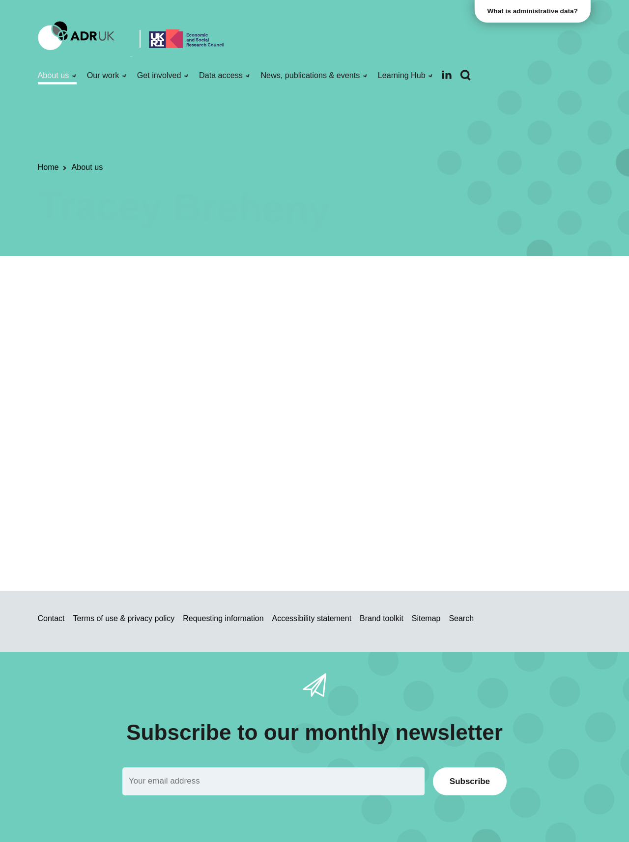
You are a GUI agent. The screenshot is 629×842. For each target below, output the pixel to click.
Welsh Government (480, 475)
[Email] (273, 781)
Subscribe (470, 781)
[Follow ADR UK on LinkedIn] (447, 75)
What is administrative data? (533, 11)
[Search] (465, 75)
